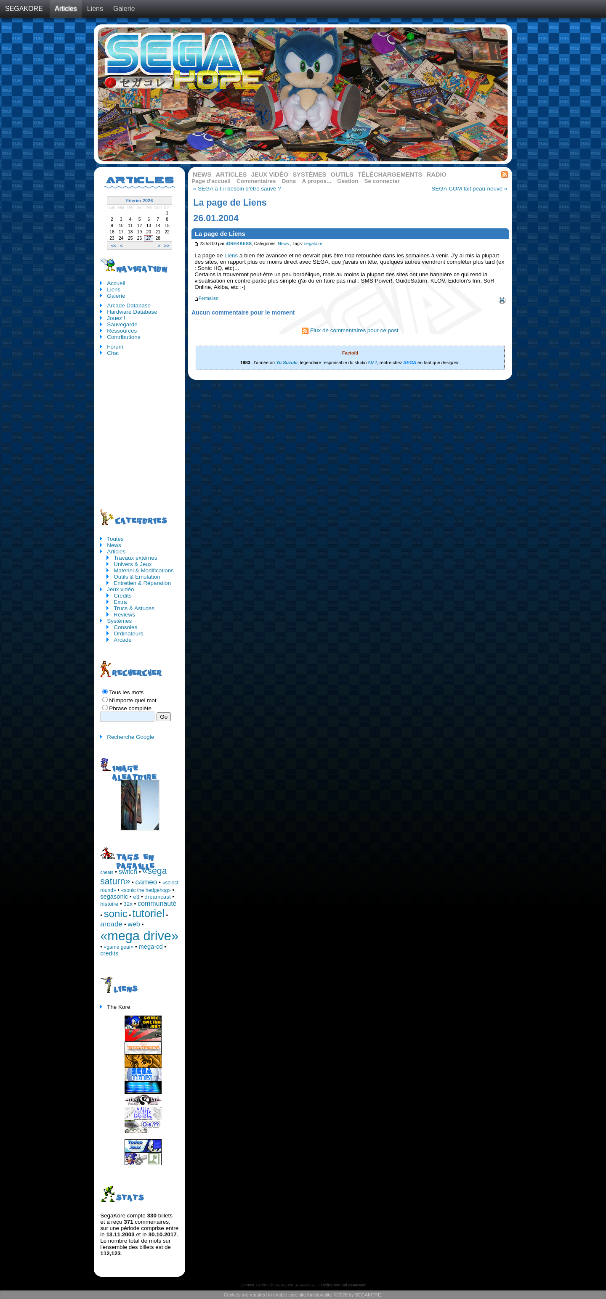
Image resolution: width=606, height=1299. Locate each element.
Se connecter (382, 181)
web (134, 924)
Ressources (122, 331)
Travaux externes (135, 558)
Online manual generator (343, 1285)
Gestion (347, 181)
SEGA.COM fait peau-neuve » (469, 188)
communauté (157, 903)
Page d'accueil (211, 181)
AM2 (372, 362)
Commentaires (256, 181)
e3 (136, 897)
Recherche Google (130, 737)
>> (167, 245)
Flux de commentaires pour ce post (350, 330)
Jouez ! (116, 318)
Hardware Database (132, 312)
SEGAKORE (24, 8)
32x (128, 904)
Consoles (125, 627)
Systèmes (309, 174)
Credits (123, 596)
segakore (313, 243)
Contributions (123, 337)
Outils (342, 174)
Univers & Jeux (133, 564)
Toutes (115, 539)
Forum (115, 347)
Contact (247, 1285)
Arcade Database (129, 305)
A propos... (316, 181)
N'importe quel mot (132, 700)
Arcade (123, 640)
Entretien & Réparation (142, 583)
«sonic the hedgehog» (146, 890)
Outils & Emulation (137, 577)
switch (128, 871)
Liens (95, 8)
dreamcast (157, 897)
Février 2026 (139, 200)
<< (114, 245)
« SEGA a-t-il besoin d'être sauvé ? (237, 188)
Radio (437, 174)
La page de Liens (220, 233)
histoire (109, 904)
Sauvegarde (122, 324)
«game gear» (119, 947)
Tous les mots (126, 692)
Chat (113, 353)
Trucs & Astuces (134, 608)
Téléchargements (390, 174)
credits (109, 953)
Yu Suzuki (287, 362)
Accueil (116, 283)
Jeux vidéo (269, 174)
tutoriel (149, 913)
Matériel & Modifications (144, 570)
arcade (111, 924)
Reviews (124, 614)
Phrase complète (130, 708)
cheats (106, 872)
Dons (289, 181)
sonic (116, 913)
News (202, 174)
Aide (262, 1285)
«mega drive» (139, 936)
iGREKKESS (239, 243)
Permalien (206, 298)
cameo (146, 882)
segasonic (114, 896)
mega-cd (151, 946)
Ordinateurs (128, 633)
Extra (120, 602)
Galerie (124, 8)
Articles (66, 8)
